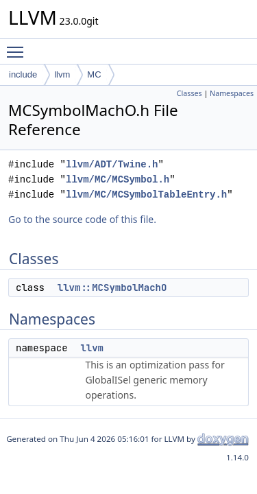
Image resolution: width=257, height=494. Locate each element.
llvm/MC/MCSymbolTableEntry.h (146, 194)
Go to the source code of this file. (82, 219)
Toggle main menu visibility (18, 46)
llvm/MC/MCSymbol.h (117, 179)
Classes (189, 93)
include (23, 74)
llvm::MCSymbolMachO (112, 287)
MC (94, 74)
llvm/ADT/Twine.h (112, 164)
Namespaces (232, 93)
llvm (62, 74)
